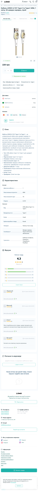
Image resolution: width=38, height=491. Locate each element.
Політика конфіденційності (7, 459)
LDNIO (7, 12)
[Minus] (5, 70)
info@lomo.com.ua (6, 425)
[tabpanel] (19, 38)
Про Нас (3, 451)
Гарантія (11, 120)
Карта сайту (3, 463)
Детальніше (13, 482)
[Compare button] (34, 60)
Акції (2, 465)
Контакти (3, 461)
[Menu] (2, 1)
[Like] (14, 298)
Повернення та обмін (6, 457)
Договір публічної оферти (7, 455)
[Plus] (11, 70)
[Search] (33, 1)
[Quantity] (8, 70)
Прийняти (19, 485)
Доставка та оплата (5, 453)
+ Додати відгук (19, 284)
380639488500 (5, 411)
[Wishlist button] (31, 61)
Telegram (22, 440)
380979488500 (5, 413)
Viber (21, 442)
